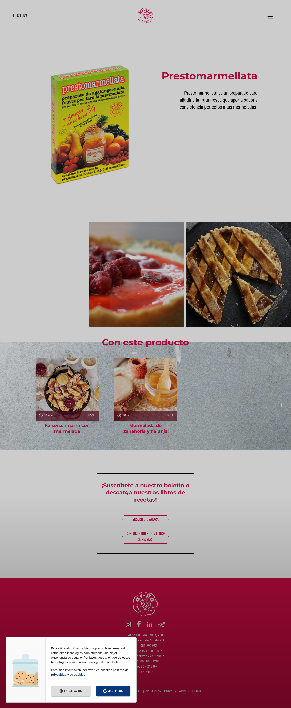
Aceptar (113, 691)
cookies (79, 674)
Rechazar (70, 691)
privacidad (58, 674)
